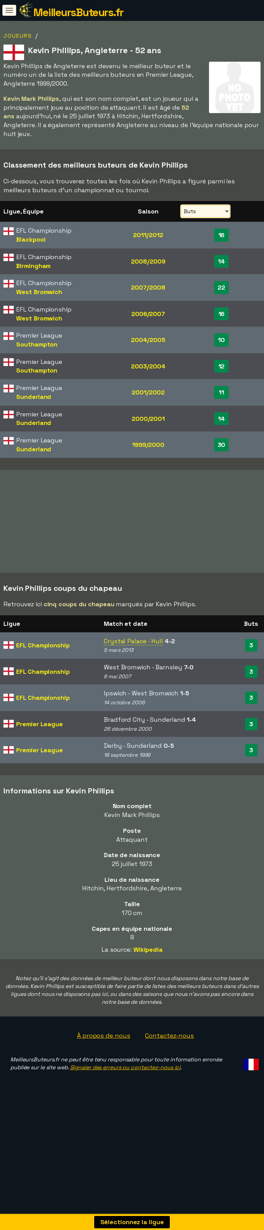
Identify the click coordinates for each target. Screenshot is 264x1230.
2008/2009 (148, 261)
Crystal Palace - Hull (133, 648)
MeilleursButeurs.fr (78, 12)
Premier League (39, 731)
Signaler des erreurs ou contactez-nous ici (125, 1074)
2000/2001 (148, 419)
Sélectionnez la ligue (132, 1222)
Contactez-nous (169, 1043)
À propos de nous (103, 1043)
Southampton (36, 344)
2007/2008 (148, 287)
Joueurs (17, 35)
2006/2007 (148, 314)
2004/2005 (148, 340)
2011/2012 (148, 235)
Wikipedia (148, 957)
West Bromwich (39, 292)
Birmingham (33, 266)
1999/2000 (148, 445)
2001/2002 (148, 392)
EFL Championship (42, 652)
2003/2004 (148, 366)
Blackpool (30, 239)
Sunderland (33, 397)
